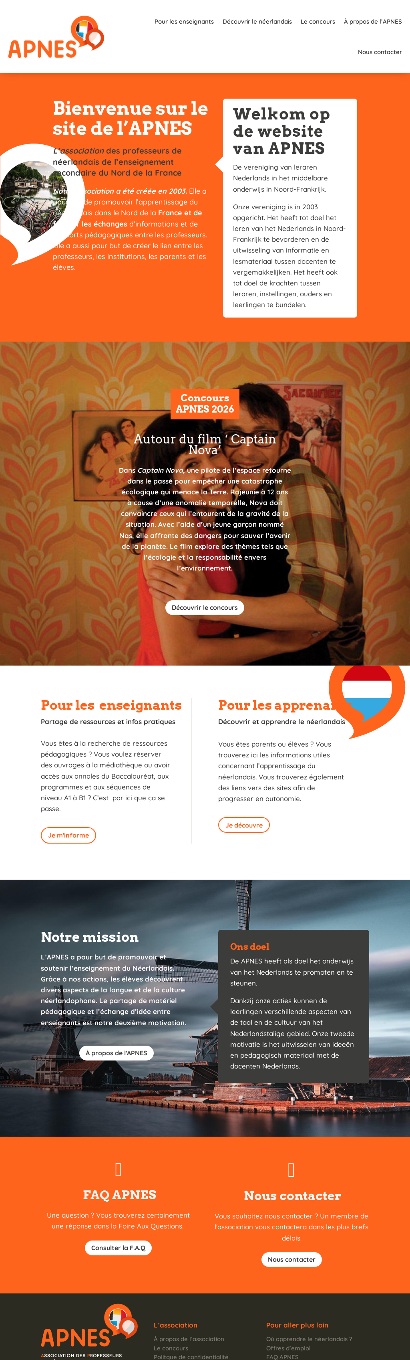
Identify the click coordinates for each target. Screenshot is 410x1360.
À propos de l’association (189, 1308)
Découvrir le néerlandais (204, 21)
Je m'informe (68, 805)
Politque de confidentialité (191, 1326)
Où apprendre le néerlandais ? (309, 1308)
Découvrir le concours (205, 577)
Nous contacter (380, 21)
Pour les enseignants (131, 21)
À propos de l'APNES (116, 1022)
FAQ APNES (282, 1326)
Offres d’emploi (288, 1318)
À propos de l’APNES (320, 21)
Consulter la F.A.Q (118, 1217)
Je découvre (244, 795)
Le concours (265, 21)
